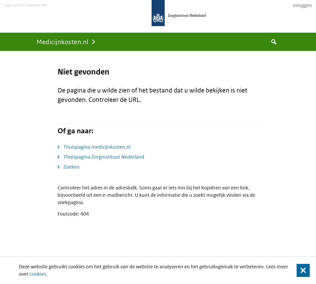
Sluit (299, 270)
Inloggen (302, 5)
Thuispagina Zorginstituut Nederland (103, 157)
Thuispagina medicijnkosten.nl (97, 147)
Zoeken (71, 167)
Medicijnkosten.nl (62, 41)
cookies (38, 274)
